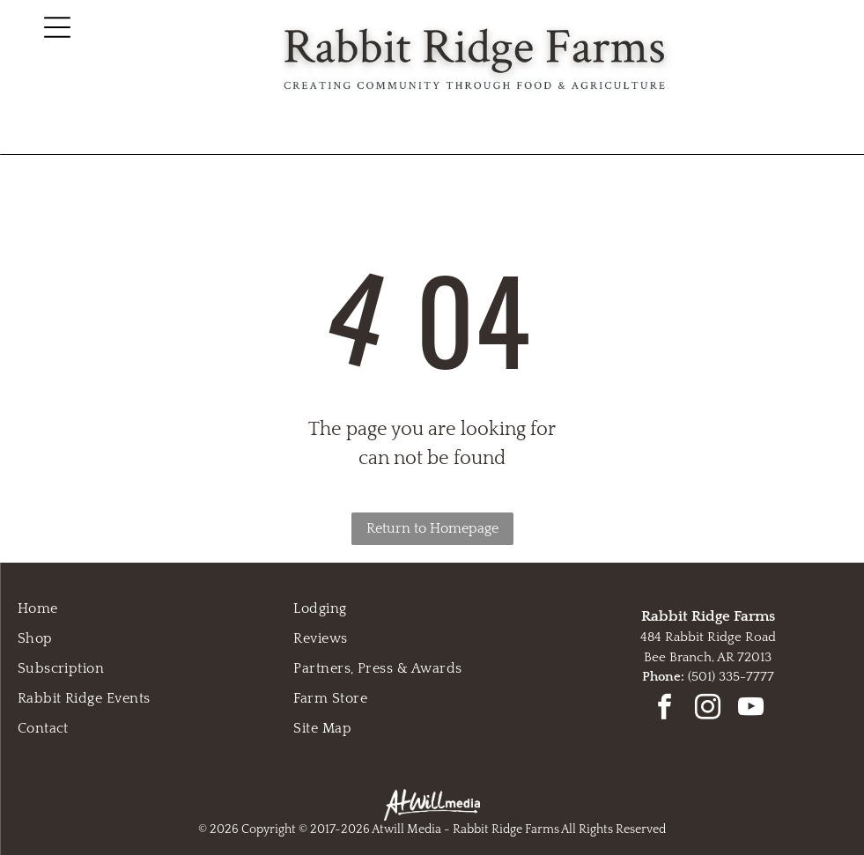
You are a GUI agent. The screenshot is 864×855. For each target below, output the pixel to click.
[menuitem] (156, 608)
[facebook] (665, 709)
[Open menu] (57, 27)
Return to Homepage (432, 528)
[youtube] (751, 709)
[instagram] (708, 709)
